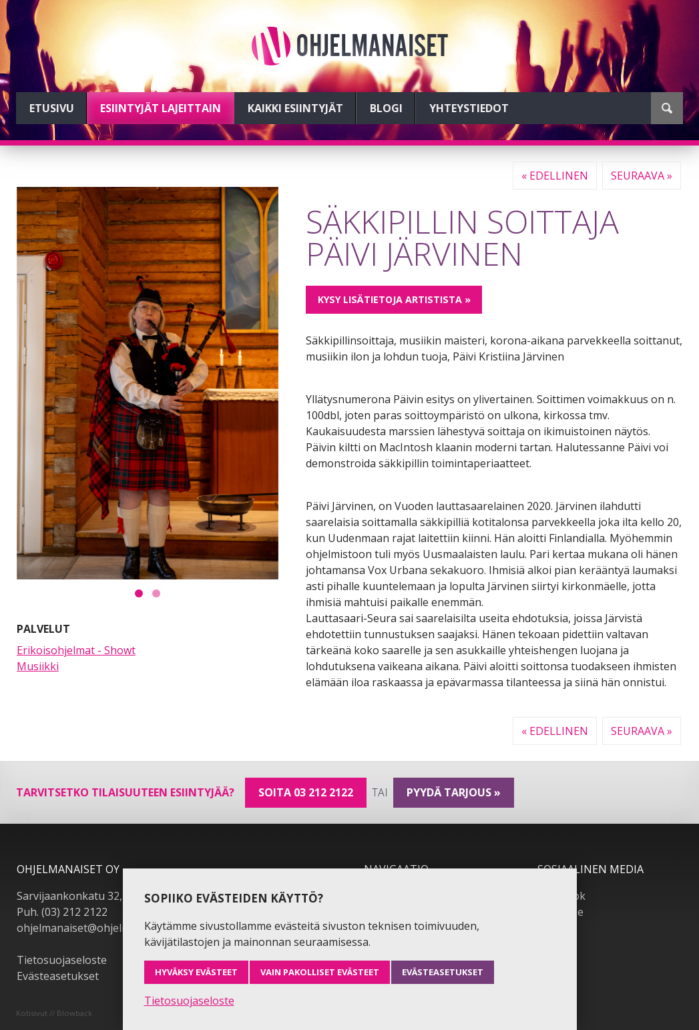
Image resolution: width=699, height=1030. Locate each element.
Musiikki (38, 666)
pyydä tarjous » (454, 792)
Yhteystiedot (469, 108)
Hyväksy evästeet (196, 972)
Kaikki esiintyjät (295, 108)
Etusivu (51, 108)
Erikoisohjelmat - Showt (76, 650)
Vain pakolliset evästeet (319, 972)
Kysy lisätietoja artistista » (394, 299)
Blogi (386, 108)
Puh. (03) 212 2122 (62, 912)
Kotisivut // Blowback (54, 1013)
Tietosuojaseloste (62, 960)
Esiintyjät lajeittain (160, 108)
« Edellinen (554, 175)
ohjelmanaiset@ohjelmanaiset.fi (96, 928)
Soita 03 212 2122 (305, 792)
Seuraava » (641, 175)
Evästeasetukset (58, 976)
